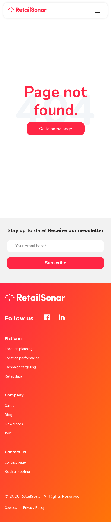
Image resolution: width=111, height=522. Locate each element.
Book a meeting (17, 471)
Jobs (8, 433)
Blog (8, 414)
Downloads (14, 424)
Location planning (18, 349)
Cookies (11, 507)
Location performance (22, 358)
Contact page (15, 462)
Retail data (13, 376)
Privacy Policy (34, 507)
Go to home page (55, 128)
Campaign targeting (20, 367)
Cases (9, 405)
